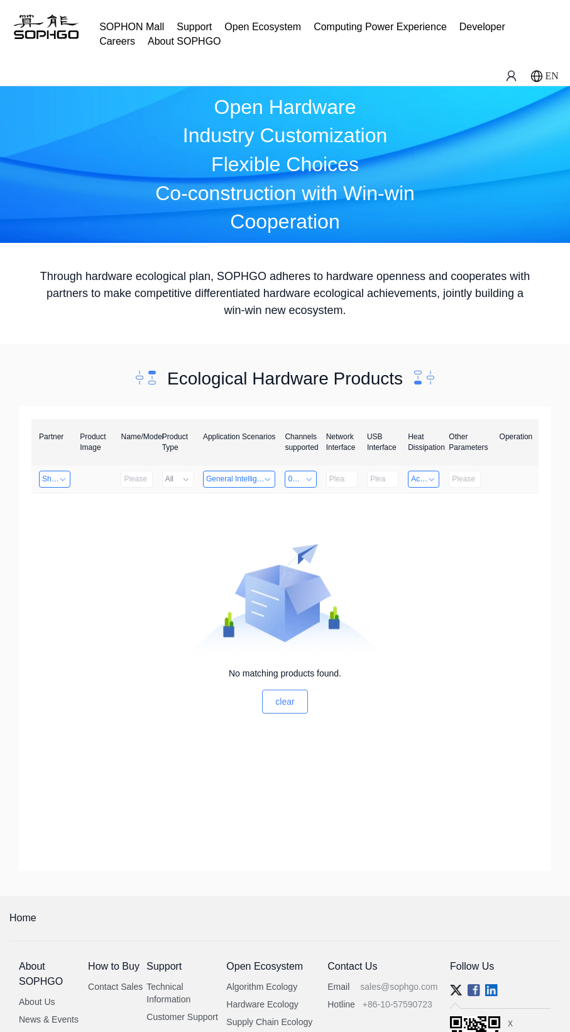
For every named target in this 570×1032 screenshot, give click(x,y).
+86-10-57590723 (397, 1004)
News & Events (49, 1019)
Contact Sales (115, 987)
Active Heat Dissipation (425, 478)
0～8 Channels (302, 478)
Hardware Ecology (262, 1004)
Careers (117, 41)
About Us (37, 1002)
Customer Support (182, 1017)
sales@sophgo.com (398, 987)
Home (22, 917)
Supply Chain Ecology (269, 1022)
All (177, 478)
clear (284, 702)
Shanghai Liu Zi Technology (56, 478)
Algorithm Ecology (261, 987)
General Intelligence (239, 478)
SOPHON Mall (131, 26)
